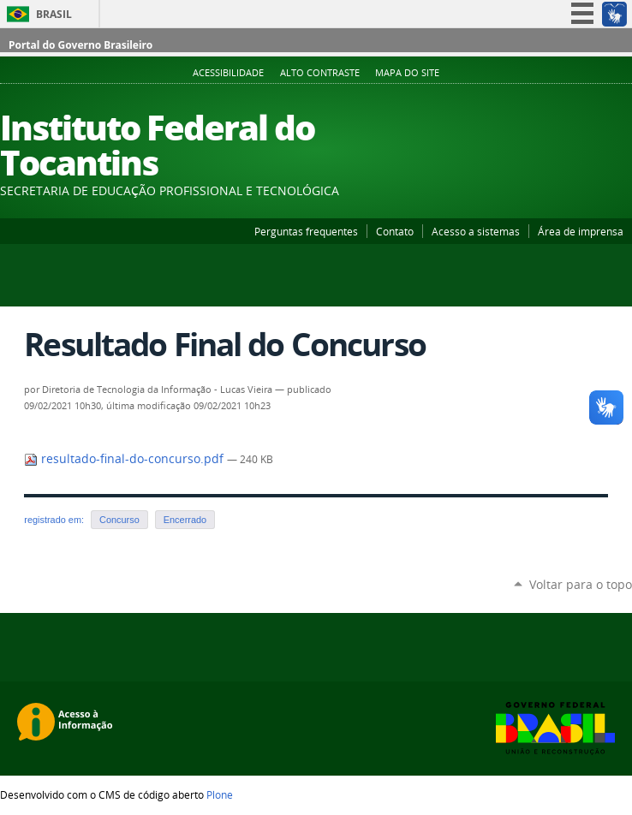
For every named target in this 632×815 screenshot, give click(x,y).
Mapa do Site (407, 73)
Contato (395, 231)
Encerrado (185, 520)
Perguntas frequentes (306, 231)
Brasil (54, 14)
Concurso (119, 520)
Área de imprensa (580, 231)
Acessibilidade (228, 73)
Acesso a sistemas (476, 231)
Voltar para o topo (580, 584)
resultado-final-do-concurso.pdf (125, 459)
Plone (219, 794)
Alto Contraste (320, 73)
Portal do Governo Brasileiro (80, 45)
